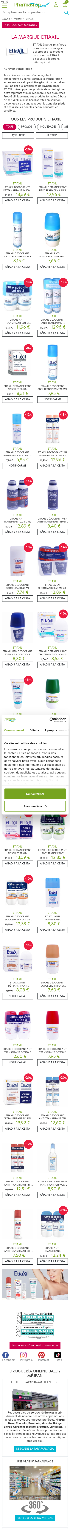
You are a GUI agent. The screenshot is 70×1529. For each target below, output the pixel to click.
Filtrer (18, 135)
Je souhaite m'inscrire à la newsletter (35, 1345)
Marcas (18, 18)
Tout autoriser (35, 793)
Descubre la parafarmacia (35, 1449)
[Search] (32, 12)
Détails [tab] (34, 730)
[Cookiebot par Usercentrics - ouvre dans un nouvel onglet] (50, 719)
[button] (56, 5)
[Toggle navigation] (4, 4)
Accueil (6, 18)
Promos (26, 126)
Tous (9, 126)
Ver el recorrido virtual (35, 1518)
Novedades (48, 126)
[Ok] (67, 12)
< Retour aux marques (21, 25)
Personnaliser (35, 806)
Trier (52, 135)
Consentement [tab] (14, 730)
